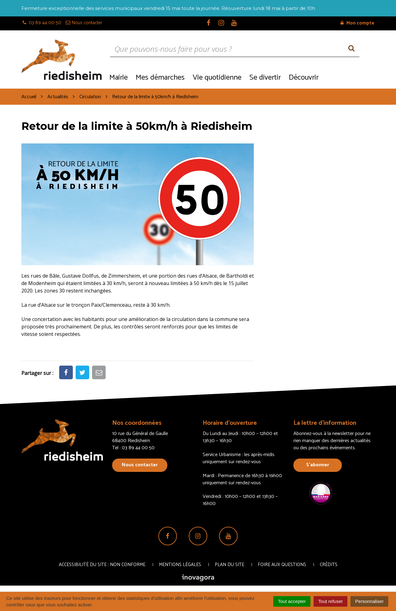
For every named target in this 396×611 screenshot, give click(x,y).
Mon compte (357, 23)
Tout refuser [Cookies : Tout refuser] (330, 601)
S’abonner (317, 465)
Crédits (328, 565)
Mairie (118, 78)
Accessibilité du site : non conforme (102, 565)
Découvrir (304, 78)
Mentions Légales (180, 565)
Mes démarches (160, 78)
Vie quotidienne (217, 78)
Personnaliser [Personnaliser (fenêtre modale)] (369, 601)
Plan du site (229, 565)
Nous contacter (140, 465)
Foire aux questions (282, 565)
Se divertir (265, 78)
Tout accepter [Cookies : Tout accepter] (292, 601)
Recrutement (348, 77)
